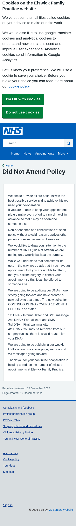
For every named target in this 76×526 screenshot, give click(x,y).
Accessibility (10, 453)
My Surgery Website (60, 509)
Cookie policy (11, 459)
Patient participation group (19, 414)
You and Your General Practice (21, 438)
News (27, 153)
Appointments (44, 153)
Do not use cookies (22, 112)
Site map (8, 471)
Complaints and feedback (18, 407)
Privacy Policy (11, 420)
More (64, 153)
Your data (9, 465)
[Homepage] (13, 131)
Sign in (7, 505)
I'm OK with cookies (23, 99)
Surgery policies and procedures (22, 426)
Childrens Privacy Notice (18, 432)
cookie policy (19, 86)
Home (15, 153)
